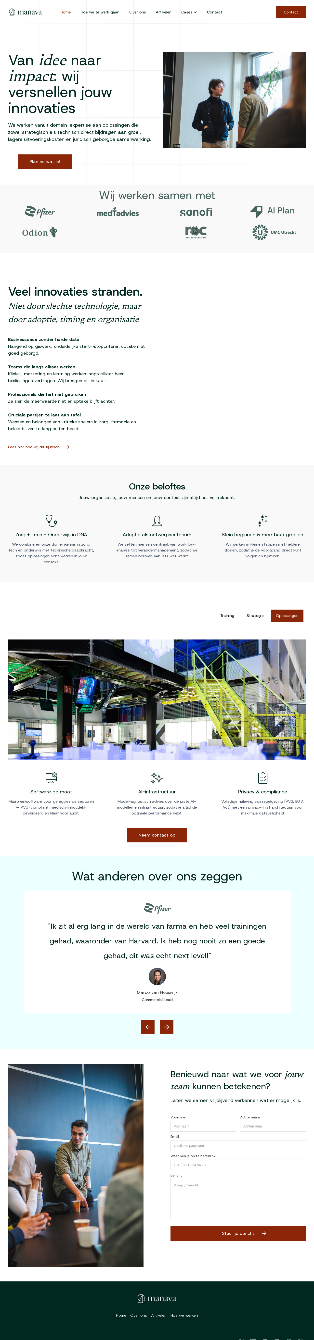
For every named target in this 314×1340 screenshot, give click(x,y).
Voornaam (178, 1117)
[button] (189, 12)
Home (66, 12)
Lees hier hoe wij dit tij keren (37, 447)
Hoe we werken (184, 1315)
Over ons (137, 12)
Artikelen (163, 12)
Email (174, 1136)
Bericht (176, 1175)
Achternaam (250, 1117)
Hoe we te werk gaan (100, 12)
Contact (214, 12)
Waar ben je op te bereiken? (193, 1156)
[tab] (227, 616)
